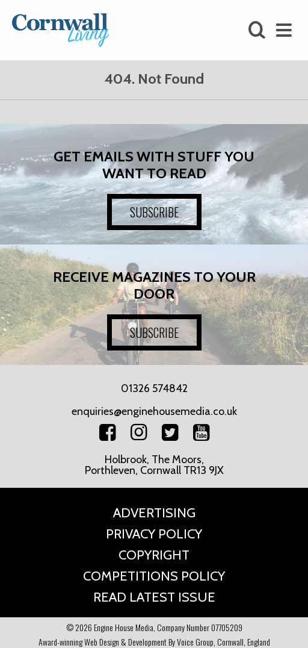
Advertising (154, 513)
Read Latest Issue (154, 597)
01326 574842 (154, 388)
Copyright (154, 555)
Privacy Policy (154, 534)
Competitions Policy (154, 576)
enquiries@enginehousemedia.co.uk (154, 411)
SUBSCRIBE (154, 212)
